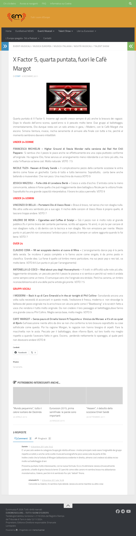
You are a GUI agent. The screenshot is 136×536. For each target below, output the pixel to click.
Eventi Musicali (45, 31)
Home (8, 31)
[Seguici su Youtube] (128, 511)
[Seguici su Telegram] (123, 511)
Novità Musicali (83, 46)
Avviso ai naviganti (29, 3)
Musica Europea (42, 46)
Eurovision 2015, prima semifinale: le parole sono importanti (63, 412)
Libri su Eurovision (85, 31)
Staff (18, 76)
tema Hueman (39, 530)
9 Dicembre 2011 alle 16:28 (53, 480)
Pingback (43, 438)
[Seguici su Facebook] (118, 511)
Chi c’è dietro (9, 3)
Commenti (23, 438)
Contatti (47, 38)
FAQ (44, 3)
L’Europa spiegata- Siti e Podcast (21, 38)
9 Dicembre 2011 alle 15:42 (42, 447)
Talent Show (64, 31)
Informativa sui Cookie (60, 3)
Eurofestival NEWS (24, 31)
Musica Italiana (63, 46)
